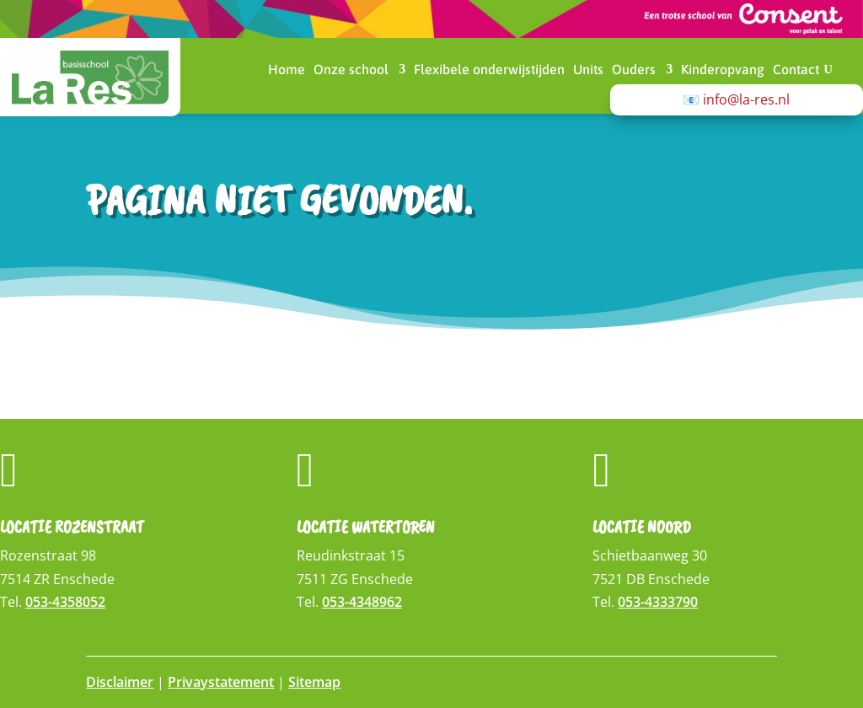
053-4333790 (658, 602)
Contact (796, 70)
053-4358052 (65, 602)
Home (286, 70)
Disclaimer (119, 682)
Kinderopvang (722, 70)
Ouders (634, 70)
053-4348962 (362, 602)
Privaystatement (221, 682)
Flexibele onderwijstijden (489, 70)
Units (588, 70)
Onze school (351, 70)
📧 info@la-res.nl (736, 99)
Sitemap (314, 682)
